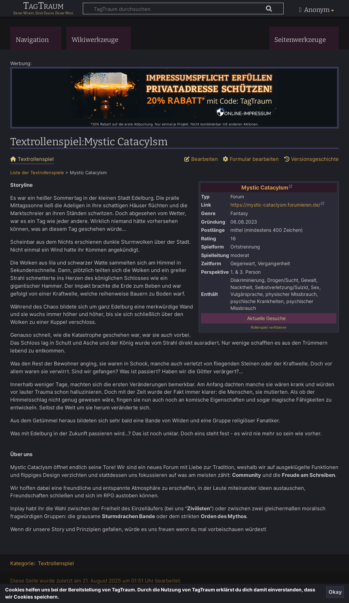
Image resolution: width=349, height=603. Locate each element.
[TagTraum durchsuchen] (183, 8)
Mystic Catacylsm (264, 187)
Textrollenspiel (56, 563)
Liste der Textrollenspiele (37, 172)
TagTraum (43, 6)
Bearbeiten (204, 159)
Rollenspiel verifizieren (269, 327)
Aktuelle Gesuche (266, 318)
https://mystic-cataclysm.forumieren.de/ (275, 205)
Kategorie (22, 563)
